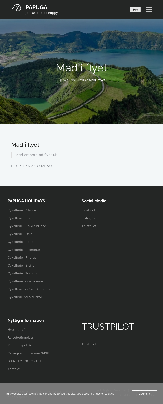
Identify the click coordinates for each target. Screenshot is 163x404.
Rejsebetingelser (20, 337)
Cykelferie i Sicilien (21, 265)
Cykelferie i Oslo (19, 234)
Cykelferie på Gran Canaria (28, 289)
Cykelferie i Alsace (21, 210)
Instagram (90, 218)
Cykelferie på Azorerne (25, 281)
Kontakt (13, 369)
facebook (89, 210)
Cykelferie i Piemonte (23, 249)
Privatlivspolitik (19, 345)
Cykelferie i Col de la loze (26, 226)
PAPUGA (36, 7)
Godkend (144, 393)
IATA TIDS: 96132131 (24, 361)
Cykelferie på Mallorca (24, 297)
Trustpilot (89, 226)
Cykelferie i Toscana (23, 273)
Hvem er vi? (16, 329)
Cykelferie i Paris (20, 242)
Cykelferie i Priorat (21, 257)
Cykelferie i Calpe (21, 218)
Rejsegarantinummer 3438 (28, 353)
